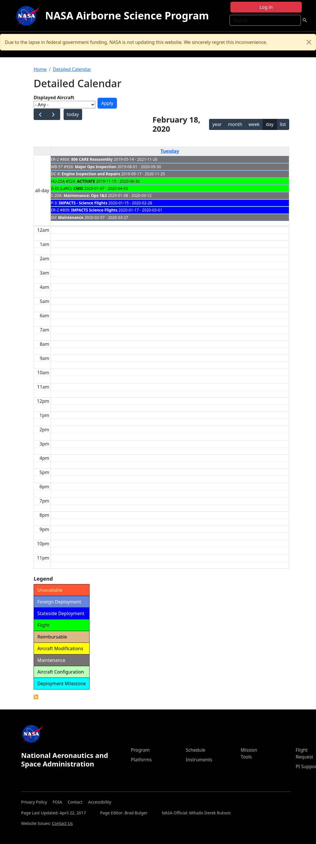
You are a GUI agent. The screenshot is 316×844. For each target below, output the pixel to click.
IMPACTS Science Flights (94, 210)
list (283, 124)
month (235, 124)
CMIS (78, 188)
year (217, 124)
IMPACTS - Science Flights (83, 203)
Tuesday (170, 151)
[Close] (309, 42)
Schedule (195, 750)
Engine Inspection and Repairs (91, 173)
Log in (266, 7)
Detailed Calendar (72, 69)
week (254, 124)
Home (40, 69)
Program (140, 750)
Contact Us (62, 823)
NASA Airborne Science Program (127, 16)
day (270, 124)
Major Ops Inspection (95, 166)
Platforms (141, 759)
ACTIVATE (86, 181)
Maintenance (71, 217)
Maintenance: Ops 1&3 (85, 195)
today (73, 114)
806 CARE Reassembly (92, 159)
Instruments (199, 759)
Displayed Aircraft (54, 97)
